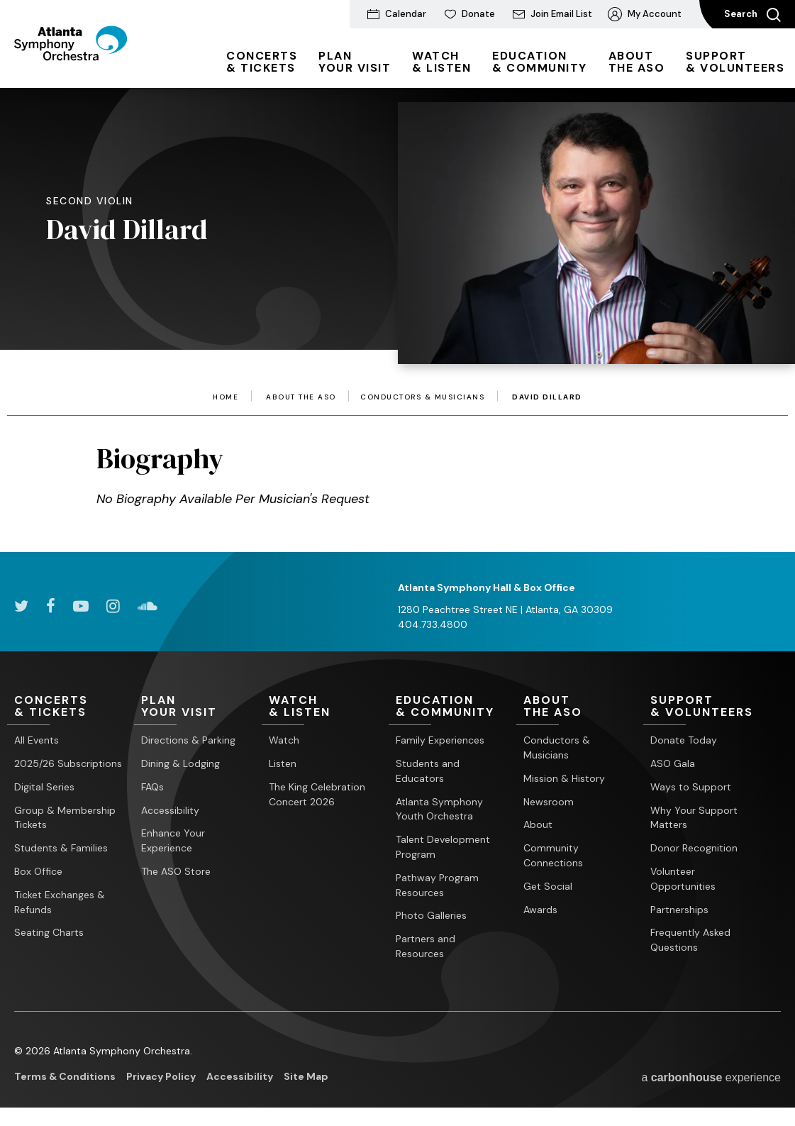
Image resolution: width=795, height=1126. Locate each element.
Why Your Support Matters (694, 818)
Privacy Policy (161, 1076)
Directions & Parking (188, 740)
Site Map (306, 1076)
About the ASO (301, 397)
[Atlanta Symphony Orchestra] (91, 66)
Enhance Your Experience (173, 841)
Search (752, 15)
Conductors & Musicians (422, 397)
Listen (282, 763)
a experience (711, 1077)
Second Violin (89, 200)
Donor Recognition (694, 848)
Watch (284, 740)
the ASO (636, 61)
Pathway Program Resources (437, 885)
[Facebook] (50, 605)
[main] (397, 298)
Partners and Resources (425, 946)
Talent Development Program (443, 847)
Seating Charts (49, 933)
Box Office (38, 871)
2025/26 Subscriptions (68, 763)
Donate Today (683, 740)
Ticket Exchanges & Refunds (59, 902)
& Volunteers (735, 61)
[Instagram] (113, 605)
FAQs (152, 786)
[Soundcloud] (147, 605)
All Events (36, 740)
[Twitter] (21, 605)
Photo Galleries (431, 916)
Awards (540, 909)
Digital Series (44, 786)
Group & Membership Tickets (65, 818)
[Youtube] (81, 605)
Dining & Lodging (180, 763)
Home (225, 397)
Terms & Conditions (65, 1076)
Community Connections (553, 856)
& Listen (441, 61)
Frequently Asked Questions (690, 940)
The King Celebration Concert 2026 (317, 794)
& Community (539, 61)
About (537, 825)
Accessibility (170, 810)
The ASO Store (176, 871)
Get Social (547, 886)
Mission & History (564, 778)
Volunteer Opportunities (683, 879)
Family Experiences (440, 740)
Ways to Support (690, 786)
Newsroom (548, 801)
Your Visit (354, 61)
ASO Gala (672, 763)
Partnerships (679, 909)
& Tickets (261, 61)
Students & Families (61, 848)
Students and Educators (428, 771)
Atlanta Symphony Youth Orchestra (439, 809)
